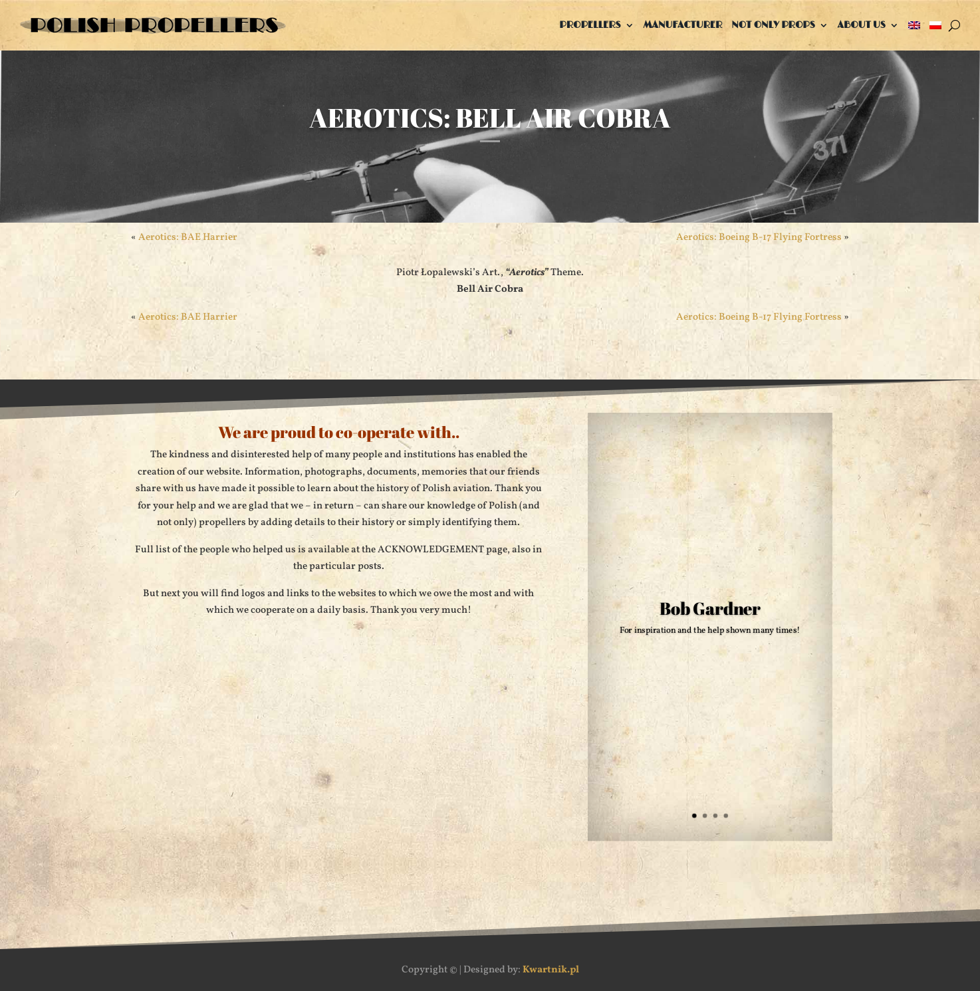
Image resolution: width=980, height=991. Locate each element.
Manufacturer (683, 25)
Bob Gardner (710, 608)
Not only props (773, 25)
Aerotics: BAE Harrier (187, 238)
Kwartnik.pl (551, 970)
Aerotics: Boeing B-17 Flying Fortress (759, 238)
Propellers (589, 25)
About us (862, 25)
